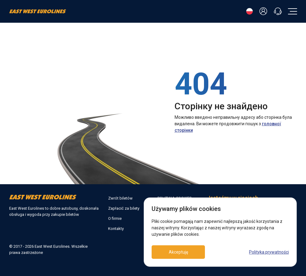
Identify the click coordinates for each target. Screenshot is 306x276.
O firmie (115, 218)
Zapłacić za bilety (123, 208)
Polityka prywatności (269, 252)
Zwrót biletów (120, 198)
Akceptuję (179, 252)
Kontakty (116, 228)
